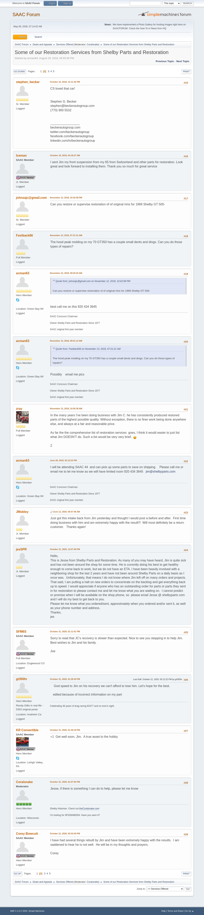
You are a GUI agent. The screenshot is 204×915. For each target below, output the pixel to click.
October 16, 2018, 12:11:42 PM (65, 82)
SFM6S (21, 631)
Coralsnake (93, 44)
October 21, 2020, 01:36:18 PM (65, 730)
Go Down (19, 71)
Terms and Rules (175, 911)
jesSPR (21, 549)
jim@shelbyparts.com (160, 471)
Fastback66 (24, 235)
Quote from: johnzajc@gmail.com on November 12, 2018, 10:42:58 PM (93, 281)
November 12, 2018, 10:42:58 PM (66, 197)
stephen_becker (28, 82)
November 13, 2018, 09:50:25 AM (66, 273)
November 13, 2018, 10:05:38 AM (66, 408)
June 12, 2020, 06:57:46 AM (66, 512)
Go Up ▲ (189, 911)
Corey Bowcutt (27, 833)
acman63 (22, 273)
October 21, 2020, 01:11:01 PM (65, 631)
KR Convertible (27, 730)
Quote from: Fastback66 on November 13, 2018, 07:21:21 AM (88, 349)
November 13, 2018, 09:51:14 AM (66, 341)
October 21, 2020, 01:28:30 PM (65, 679)
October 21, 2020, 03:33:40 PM (65, 833)
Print (186, 71)
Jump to (141, 889)
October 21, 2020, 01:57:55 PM (65, 782)
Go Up (17, 874)
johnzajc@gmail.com (31, 197)
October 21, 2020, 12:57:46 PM (65, 549)
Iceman (21, 155)
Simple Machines (36, 911)
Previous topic (165, 61)
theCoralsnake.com (89, 808)
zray (19, 408)
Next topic (182, 61)
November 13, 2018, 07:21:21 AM (66, 235)
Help (163, 911)
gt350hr (21, 679)
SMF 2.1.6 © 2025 (18, 911)
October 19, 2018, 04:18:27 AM (65, 155)
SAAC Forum (26, 14)
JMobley (22, 511)
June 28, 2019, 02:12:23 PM (63, 460)
